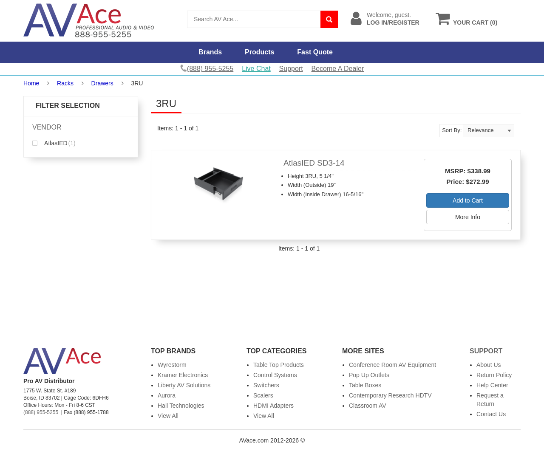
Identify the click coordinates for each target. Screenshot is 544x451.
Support (291, 68)
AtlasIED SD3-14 (314, 162)
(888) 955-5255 (40, 412)
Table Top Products (278, 364)
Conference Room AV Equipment (392, 364)
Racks (65, 83)
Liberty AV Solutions (184, 385)
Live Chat (256, 68)
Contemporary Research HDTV (390, 395)
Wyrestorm (172, 364)
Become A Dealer (338, 68)
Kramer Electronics (183, 375)
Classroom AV (367, 405)
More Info (467, 217)
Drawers (102, 83)
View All (168, 415)
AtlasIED (54, 143)
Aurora (167, 395)
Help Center (492, 385)
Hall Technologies (181, 405)
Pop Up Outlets (369, 375)
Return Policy (494, 375)
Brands (210, 52)
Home (31, 83)
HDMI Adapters (273, 405)
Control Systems (275, 375)
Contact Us (491, 414)
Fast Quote (315, 52)
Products (259, 52)
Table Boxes (365, 385)
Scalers (263, 395)
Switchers (266, 385)
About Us (488, 364)
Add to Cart (468, 200)
